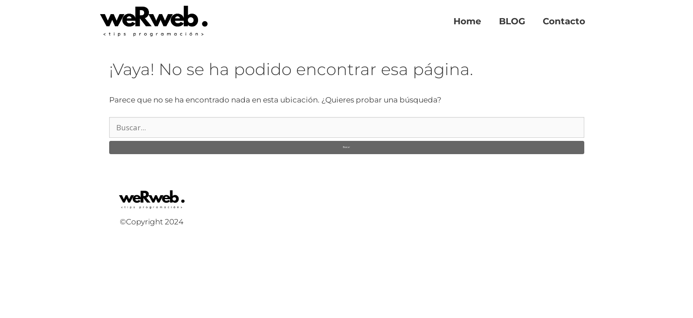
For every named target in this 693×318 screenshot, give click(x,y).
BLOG (512, 21)
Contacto (564, 21)
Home (467, 21)
